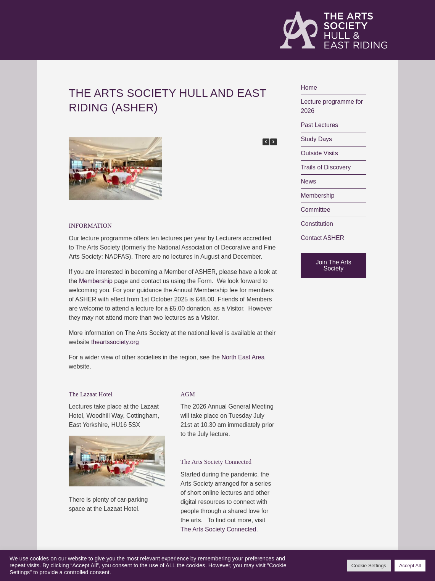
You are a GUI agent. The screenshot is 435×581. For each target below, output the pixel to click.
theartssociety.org (115, 342)
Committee (315, 209)
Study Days (316, 139)
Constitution (317, 223)
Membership (96, 281)
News (308, 181)
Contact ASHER (322, 238)
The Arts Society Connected (218, 529)
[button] (273, 141)
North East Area (242, 357)
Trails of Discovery (326, 167)
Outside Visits (319, 153)
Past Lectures (319, 125)
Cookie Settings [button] (368, 565)
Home (309, 87)
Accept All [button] (410, 565)
